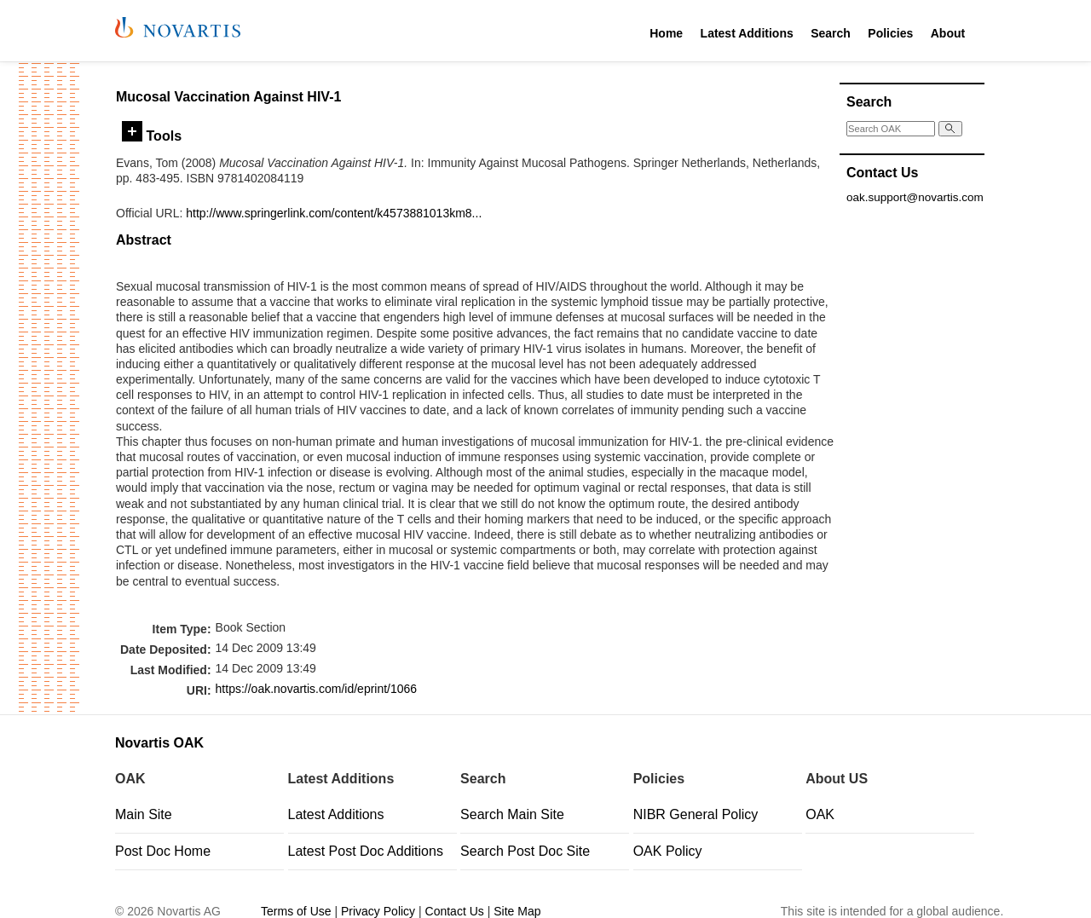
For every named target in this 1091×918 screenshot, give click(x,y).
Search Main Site (512, 814)
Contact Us (454, 911)
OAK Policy (667, 851)
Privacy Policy (378, 911)
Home (666, 33)
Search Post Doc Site (525, 851)
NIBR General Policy (696, 814)
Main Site (143, 814)
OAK (819, 814)
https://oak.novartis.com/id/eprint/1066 (317, 689)
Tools (152, 135)
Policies (890, 33)
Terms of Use (296, 911)
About (948, 33)
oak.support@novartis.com (915, 197)
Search (831, 33)
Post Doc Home (163, 851)
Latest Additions (747, 33)
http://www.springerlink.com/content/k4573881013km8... (334, 213)
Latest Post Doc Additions (365, 851)
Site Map (517, 911)
